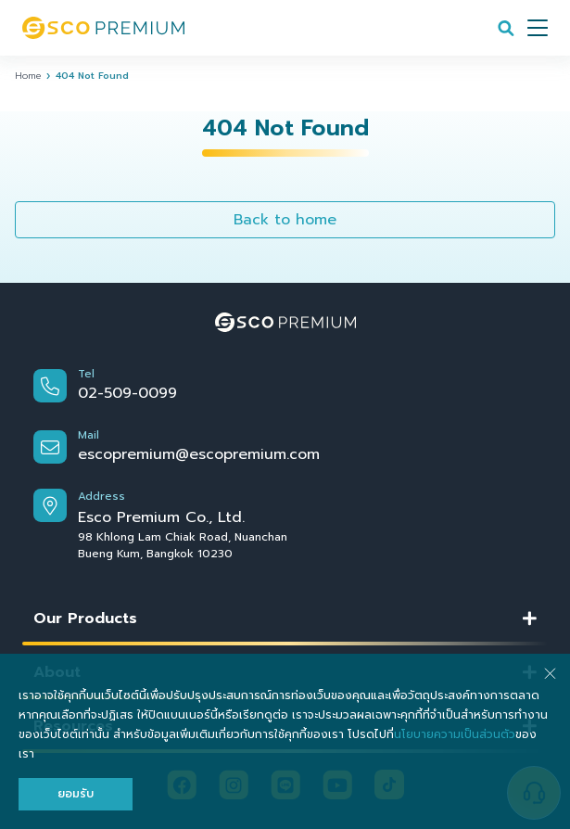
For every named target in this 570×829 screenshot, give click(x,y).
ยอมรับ (75, 793)
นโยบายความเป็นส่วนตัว (454, 734)
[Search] (506, 28)
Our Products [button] (85, 618)
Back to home (285, 220)
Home (28, 76)
